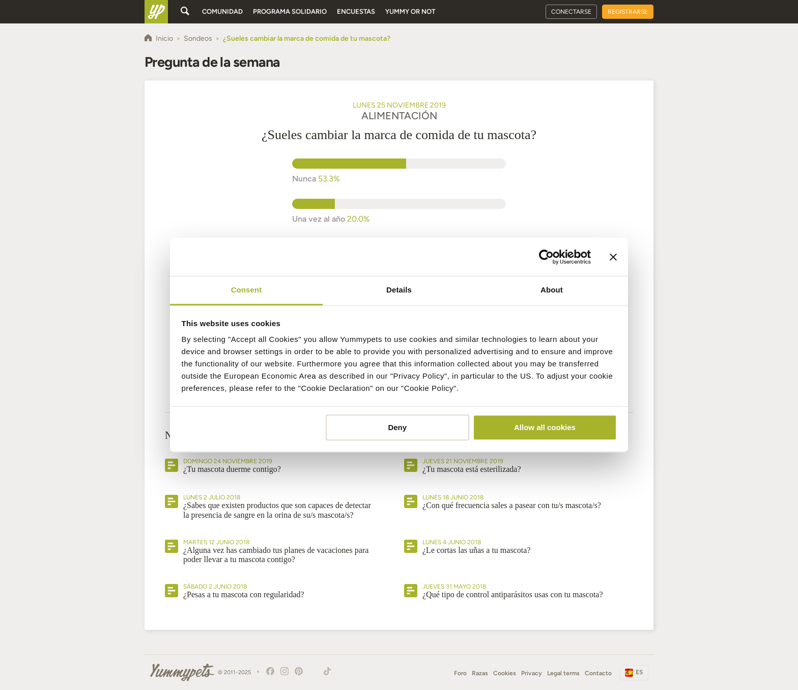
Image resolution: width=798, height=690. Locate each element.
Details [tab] (399, 289)
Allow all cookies (545, 427)
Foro (460, 673)
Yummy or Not (410, 11)
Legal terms (563, 673)
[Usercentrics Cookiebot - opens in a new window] (546, 256)
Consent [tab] (246, 289)
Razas (480, 673)
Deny (397, 427)
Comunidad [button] (222, 11)
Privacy (531, 673)
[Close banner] (613, 256)
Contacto (598, 673)
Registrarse (628, 11)
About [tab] (551, 289)
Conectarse (571, 11)
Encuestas (356, 11)
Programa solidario (290, 11)
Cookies (504, 673)
